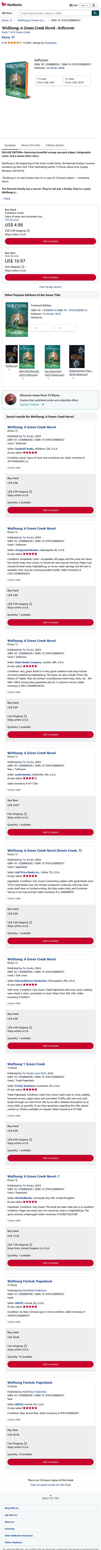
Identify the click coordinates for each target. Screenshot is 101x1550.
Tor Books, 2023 (52, 310)
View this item (12, 216)
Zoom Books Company (28, 658)
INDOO (19, 1299)
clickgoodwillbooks (26, 546)
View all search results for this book (51, 1481)
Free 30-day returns (50, 283)
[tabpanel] (49, 174)
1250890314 (49, 306)
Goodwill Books (24, 445)
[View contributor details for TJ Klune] (8, 37)
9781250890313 (77, 306)
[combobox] (55, 13)
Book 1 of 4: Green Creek (16, 32)
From (49, 80)
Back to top (50, 1494)
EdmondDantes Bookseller (31, 977)
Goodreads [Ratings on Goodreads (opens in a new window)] (50, 42)
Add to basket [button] (50, 237)
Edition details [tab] (55, 145)
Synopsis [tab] (10, 145)
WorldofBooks (23, 1194)
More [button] (7, 194)
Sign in (84, 5)
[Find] (95, 13)
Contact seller (14, 464)
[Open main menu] (8, 13)
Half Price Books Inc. (27, 868)
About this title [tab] (30, 145)
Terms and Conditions (50, 1548)
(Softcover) (12, 362)
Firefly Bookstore (25, 1082)
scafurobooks (23, 770)
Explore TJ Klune (32, 401)
